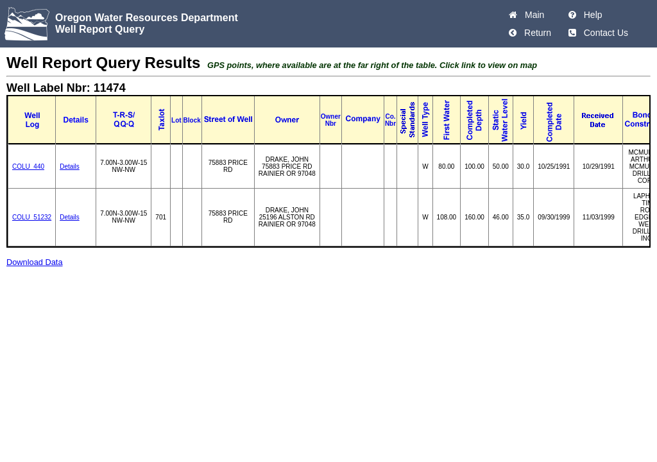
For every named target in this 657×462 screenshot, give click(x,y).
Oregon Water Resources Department (146, 17)
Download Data (34, 262)
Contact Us (603, 33)
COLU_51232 (31, 217)
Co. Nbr (390, 120)
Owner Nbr (331, 120)
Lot (176, 120)
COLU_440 (28, 166)
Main (532, 15)
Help (590, 15)
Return (535, 33)
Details (70, 166)
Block (192, 120)
